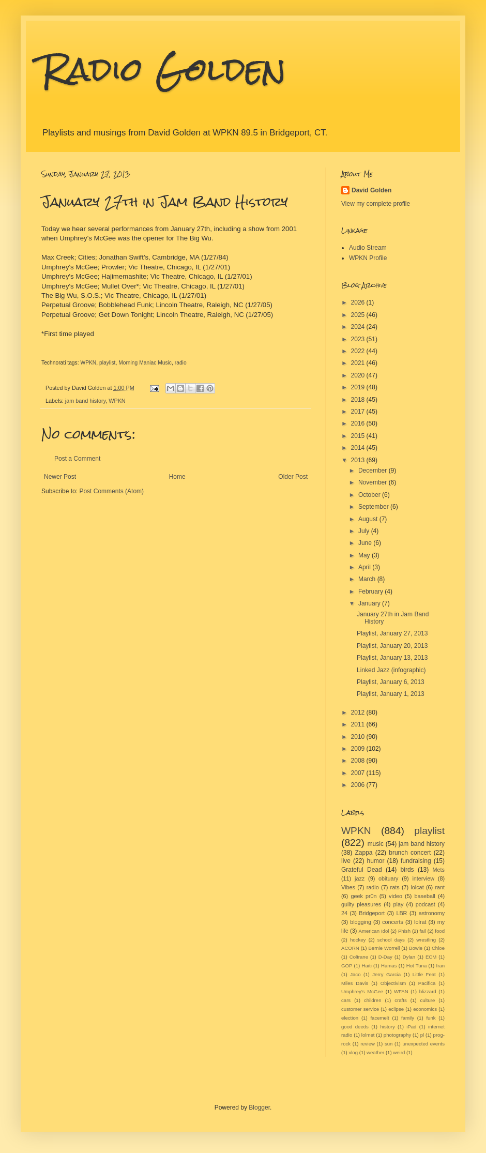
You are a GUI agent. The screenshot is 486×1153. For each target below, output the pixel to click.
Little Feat (424, 974)
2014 (359, 447)
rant (440, 887)
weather (375, 1052)
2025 (359, 314)
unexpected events (423, 1043)
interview (423, 878)
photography (397, 1035)
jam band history (85, 401)
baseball (424, 896)
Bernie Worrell (384, 948)
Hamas (389, 965)
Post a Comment (77, 458)
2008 (359, 760)
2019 (359, 387)
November (373, 482)
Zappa (364, 852)
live (346, 860)
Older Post (293, 476)
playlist (107, 363)
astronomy (432, 913)
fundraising (416, 860)
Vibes (348, 887)
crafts (400, 1000)
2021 (359, 363)
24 (344, 913)
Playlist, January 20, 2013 (392, 645)
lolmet (368, 1035)
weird (399, 1052)
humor (375, 860)
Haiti (367, 965)
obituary (388, 878)
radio (181, 363)
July (364, 531)
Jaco (355, 974)
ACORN (350, 948)
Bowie (415, 948)
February (371, 591)
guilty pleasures (361, 904)
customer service (360, 1009)
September (374, 506)
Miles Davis (354, 983)
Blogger (259, 1107)
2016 (359, 423)
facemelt (379, 1018)
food (440, 931)
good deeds (355, 1026)
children (373, 1000)
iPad (411, 1026)
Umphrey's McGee (362, 991)
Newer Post (60, 476)
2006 (359, 784)
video (395, 896)
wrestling (426, 940)
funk (430, 1018)
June (365, 543)
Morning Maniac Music (145, 363)
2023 (359, 339)
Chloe (438, 948)
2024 (359, 326)
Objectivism (393, 983)
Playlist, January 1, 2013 (390, 693)
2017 (359, 411)
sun (388, 1043)
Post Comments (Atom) (111, 491)
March (367, 579)
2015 (359, 435)
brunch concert (410, 852)
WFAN (401, 991)
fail (423, 931)
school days (391, 940)
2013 (359, 460)
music (376, 843)
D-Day (385, 957)
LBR (401, 913)
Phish (404, 931)
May (365, 555)
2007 (359, 773)
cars (346, 1000)
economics (425, 1009)
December (373, 470)
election (349, 1018)
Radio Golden (163, 69)
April (365, 567)
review (367, 1043)
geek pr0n (363, 896)
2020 (359, 375)
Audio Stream (368, 247)
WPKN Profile (368, 258)
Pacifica (427, 983)
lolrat (420, 922)
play (398, 904)
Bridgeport (372, 913)
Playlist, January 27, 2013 (392, 633)
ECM (431, 957)
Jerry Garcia (386, 974)
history (387, 1026)
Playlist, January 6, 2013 (390, 682)
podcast (425, 904)
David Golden (371, 190)
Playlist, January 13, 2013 (392, 657)
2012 (359, 712)
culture (427, 1000)
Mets (439, 870)
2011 (359, 724)
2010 (359, 736)
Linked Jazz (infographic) (391, 670)
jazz (359, 878)
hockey (358, 940)
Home (177, 476)
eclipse (396, 1009)
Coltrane (359, 957)
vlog (353, 1052)
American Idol (374, 931)
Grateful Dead (361, 869)
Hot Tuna (416, 965)
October (370, 494)
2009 (359, 748)
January (370, 603)
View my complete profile (375, 203)
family (407, 1018)
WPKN (88, 363)
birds (407, 869)
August (368, 519)
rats (395, 887)
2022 (359, 351)
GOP (346, 965)
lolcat (417, 887)
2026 (359, 302)
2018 (359, 399)
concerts (392, 922)
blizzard (427, 991)
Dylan (409, 957)
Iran (440, 965)
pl (422, 1035)
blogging (360, 922)
